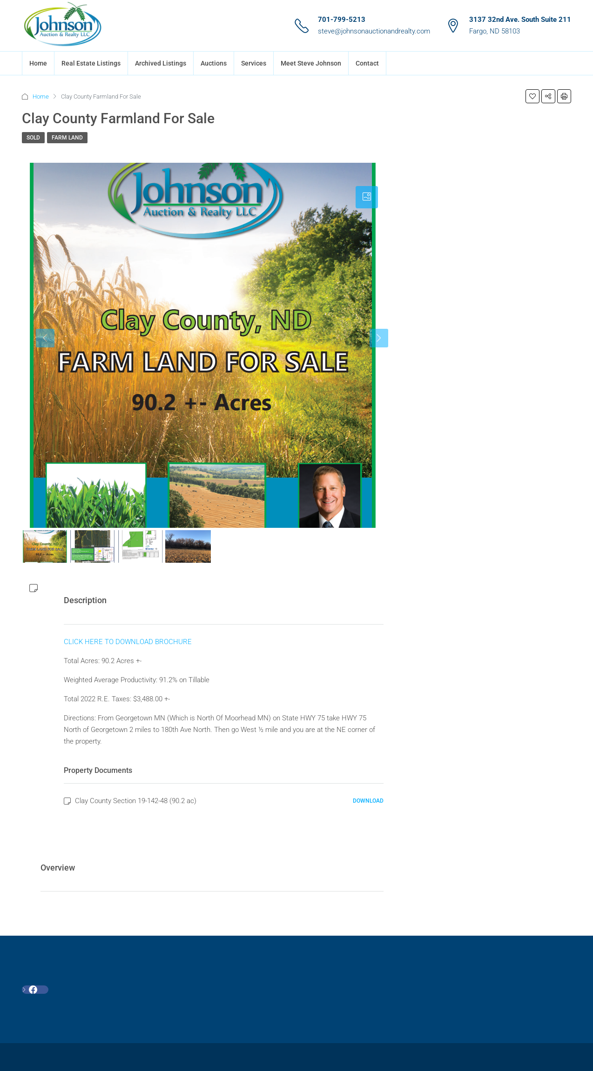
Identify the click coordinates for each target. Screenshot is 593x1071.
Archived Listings (160, 63)
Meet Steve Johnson (311, 63)
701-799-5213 (341, 19)
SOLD (33, 137)
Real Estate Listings (91, 63)
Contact (367, 63)
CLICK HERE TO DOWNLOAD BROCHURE (128, 642)
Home (38, 63)
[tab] (367, 197)
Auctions (214, 63)
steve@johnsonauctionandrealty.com (374, 31)
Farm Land (67, 137)
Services (253, 63)
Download (368, 801)
